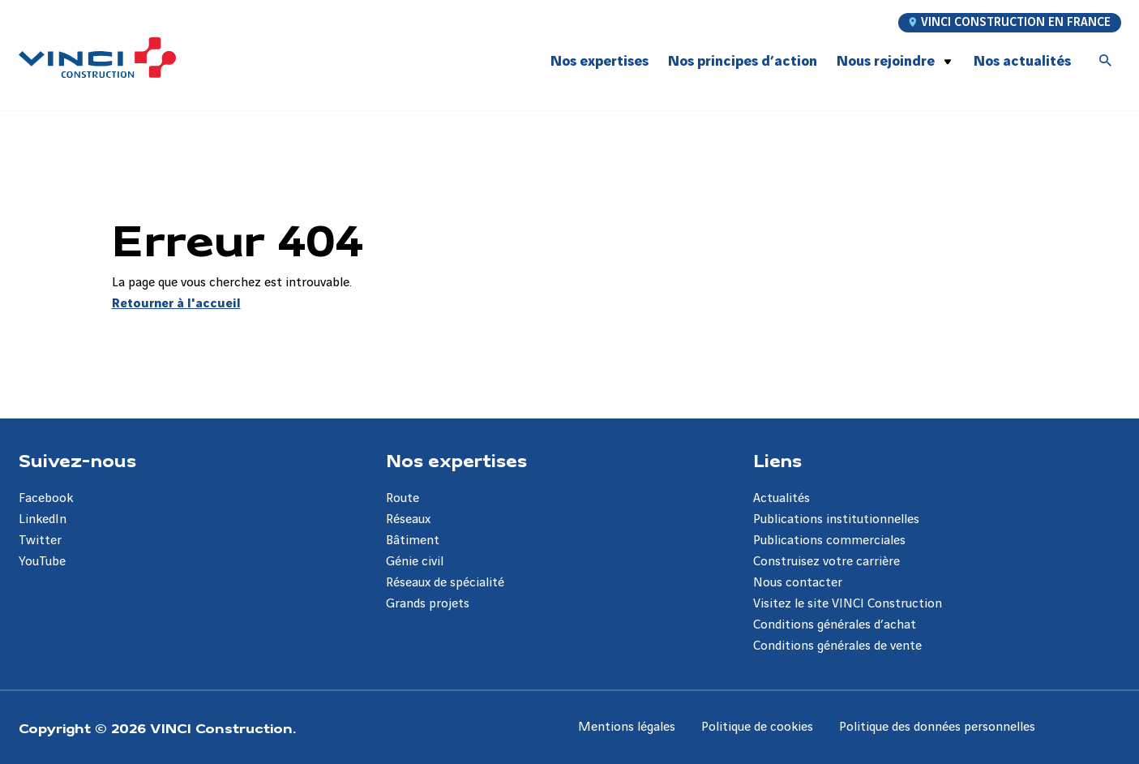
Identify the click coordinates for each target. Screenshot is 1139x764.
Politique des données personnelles (937, 727)
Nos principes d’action (742, 61)
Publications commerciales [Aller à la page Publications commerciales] (829, 540)
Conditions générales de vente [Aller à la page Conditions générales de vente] (837, 646)
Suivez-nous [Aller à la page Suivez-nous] (77, 460)
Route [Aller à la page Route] (402, 498)
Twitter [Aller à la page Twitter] (40, 540)
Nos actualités (1022, 61)
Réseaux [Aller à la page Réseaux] (408, 519)
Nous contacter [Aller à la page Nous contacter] (797, 583)
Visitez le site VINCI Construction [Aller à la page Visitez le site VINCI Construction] (847, 604)
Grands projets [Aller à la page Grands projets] (427, 604)
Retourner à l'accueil (176, 304)
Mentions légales (626, 727)
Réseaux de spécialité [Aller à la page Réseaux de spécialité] (445, 583)
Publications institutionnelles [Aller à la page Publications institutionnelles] (836, 519)
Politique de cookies (757, 727)
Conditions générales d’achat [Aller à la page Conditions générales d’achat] (834, 625)
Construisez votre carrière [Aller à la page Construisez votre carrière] (826, 562)
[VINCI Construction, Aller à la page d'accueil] (97, 57)
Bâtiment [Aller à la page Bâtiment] (412, 540)
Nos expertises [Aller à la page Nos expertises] (456, 460)
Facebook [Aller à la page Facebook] (46, 498)
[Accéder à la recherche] (1105, 61)
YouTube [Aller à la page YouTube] (42, 562)
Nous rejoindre (886, 61)
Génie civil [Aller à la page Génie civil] (414, 562)
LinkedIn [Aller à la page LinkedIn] (42, 519)
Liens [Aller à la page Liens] (777, 460)
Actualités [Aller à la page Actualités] (781, 498)
